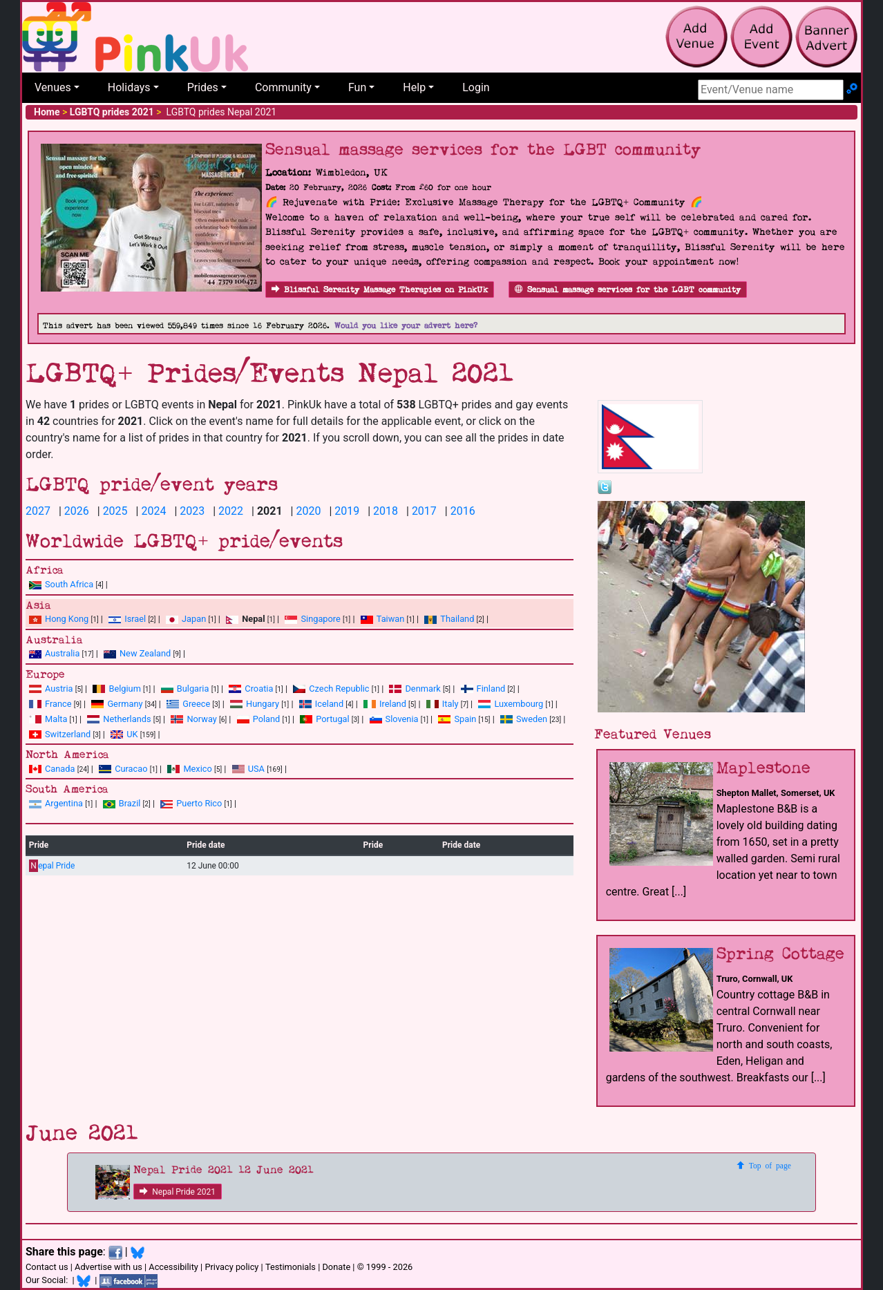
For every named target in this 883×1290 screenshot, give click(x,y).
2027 (38, 511)
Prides (202, 87)
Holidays (129, 87)
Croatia (251, 688)
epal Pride (52, 866)
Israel (127, 619)
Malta (48, 719)
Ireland (384, 704)
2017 (424, 511)
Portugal (324, 719)
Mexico (189, 768)
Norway (193, 719)
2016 (462, 511)
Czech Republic (331, 688)
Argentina (56, 803)
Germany (116, 704)
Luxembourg (510, 704)
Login (475, 87)
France (50, 704)
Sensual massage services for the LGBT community (628, 290)
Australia (54, 653)
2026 (76, 511)
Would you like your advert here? (405, 326)
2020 (308, 511)
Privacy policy (231, 1267)
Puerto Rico (191, 803)
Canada (52, 768)
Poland (259, 719)
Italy (442, 704)
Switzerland (60, 734)
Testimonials (290, 1267)
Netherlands (119, 719)
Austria (51, 688)
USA (248, 768)
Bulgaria (185, 688)
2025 (115, 511)
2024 (153, 511)
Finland (483, 688)
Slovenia (394, 719)
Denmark (414, 688)
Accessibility (173, 1267)
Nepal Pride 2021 (178, 1192)
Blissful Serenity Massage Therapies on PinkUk (380, 290)
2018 (385, 511)
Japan (186, 619)
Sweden (523, 719)
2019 (346, 511)
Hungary (254, 704)
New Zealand (137, 653)
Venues (53, 87)
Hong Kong (58, 619)
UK (124, 734)
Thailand (449, 619)
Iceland (321, 704)
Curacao (123, 768)
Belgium (116, 688)
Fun (357, 87)
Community (283, 87)
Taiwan (383, 619)
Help (414, 87)
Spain (457, 719)
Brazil (122, 803)
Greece (188, 704)
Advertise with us (108, 1267)
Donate (336, 1267)
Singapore (312, 619)
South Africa (61, 584)
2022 (230, 511)
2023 (192, 511)
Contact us (47, 1267)
